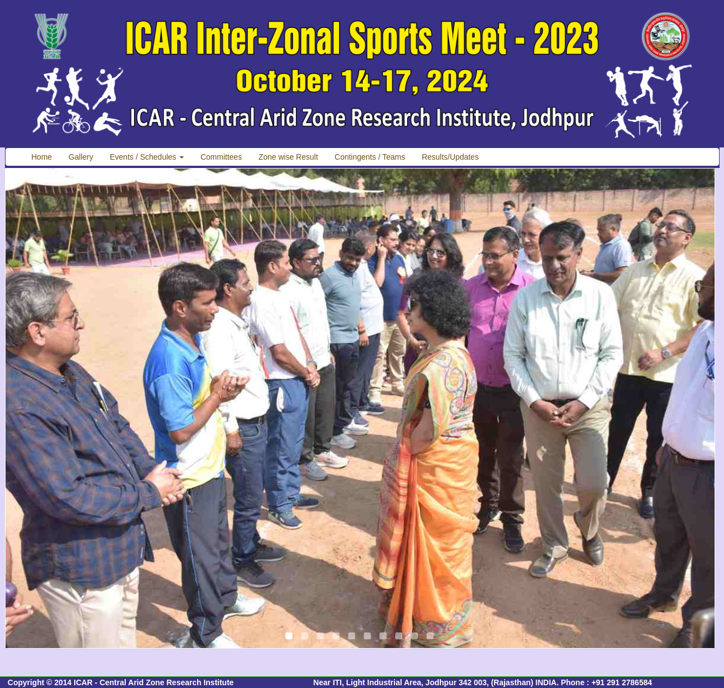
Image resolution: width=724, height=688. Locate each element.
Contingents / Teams (370, 156)
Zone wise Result (288, 156)
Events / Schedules (147, 156)
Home (42, 156)
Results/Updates (450, 156)
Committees (221, 156)
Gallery (81, 156)
